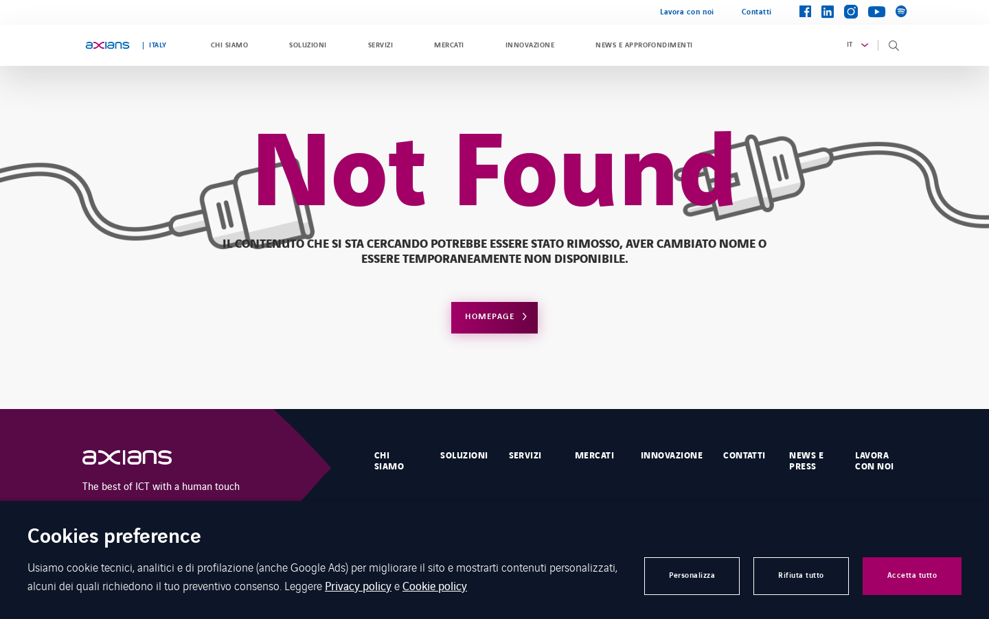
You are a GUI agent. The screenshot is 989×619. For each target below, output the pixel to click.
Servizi (380, 45)
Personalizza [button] (692, 575)
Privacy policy (358, 585)
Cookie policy (434, 585)
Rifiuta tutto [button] (801, 575)
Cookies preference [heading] (114, 537)
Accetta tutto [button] (912, 575)
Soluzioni (307, 45)
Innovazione (529, 45)
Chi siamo (229, 45)
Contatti (757, 12)
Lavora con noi (687, 12)
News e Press (806, 461)
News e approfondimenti (644, 45)
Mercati (449, 45)
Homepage (489, 317)
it (850, 44)
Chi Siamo (389, 461)
